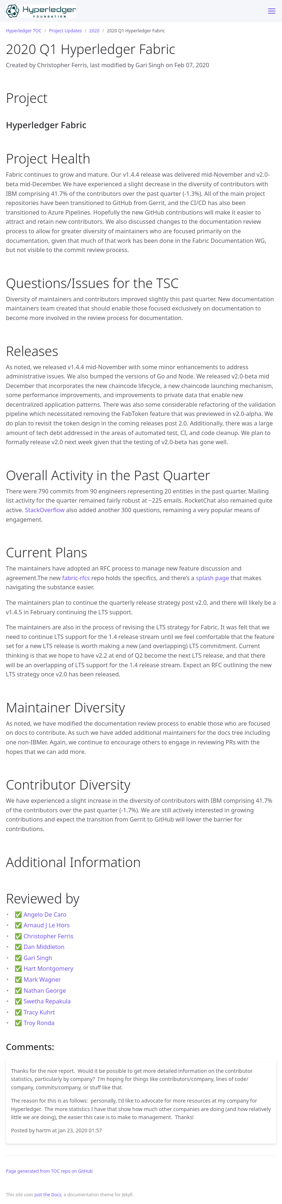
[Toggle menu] (271, 11)
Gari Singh (38, 958)
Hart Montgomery (48, 968)
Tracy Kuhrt (39, 1012)
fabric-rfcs (76, 578)
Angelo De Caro (45, 914)
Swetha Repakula (47, 1001)
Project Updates (65, 31)
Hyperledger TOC (23, 31)
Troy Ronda (39, 1023)
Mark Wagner (42, 979)
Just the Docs (48, 1195)
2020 (94, 31)
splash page (212, 578)
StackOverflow (45, 510)
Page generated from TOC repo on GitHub (49, 1171)
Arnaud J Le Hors (47, 925)
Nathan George (45, 990)
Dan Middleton (44, 947)
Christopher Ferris (48, 936)
